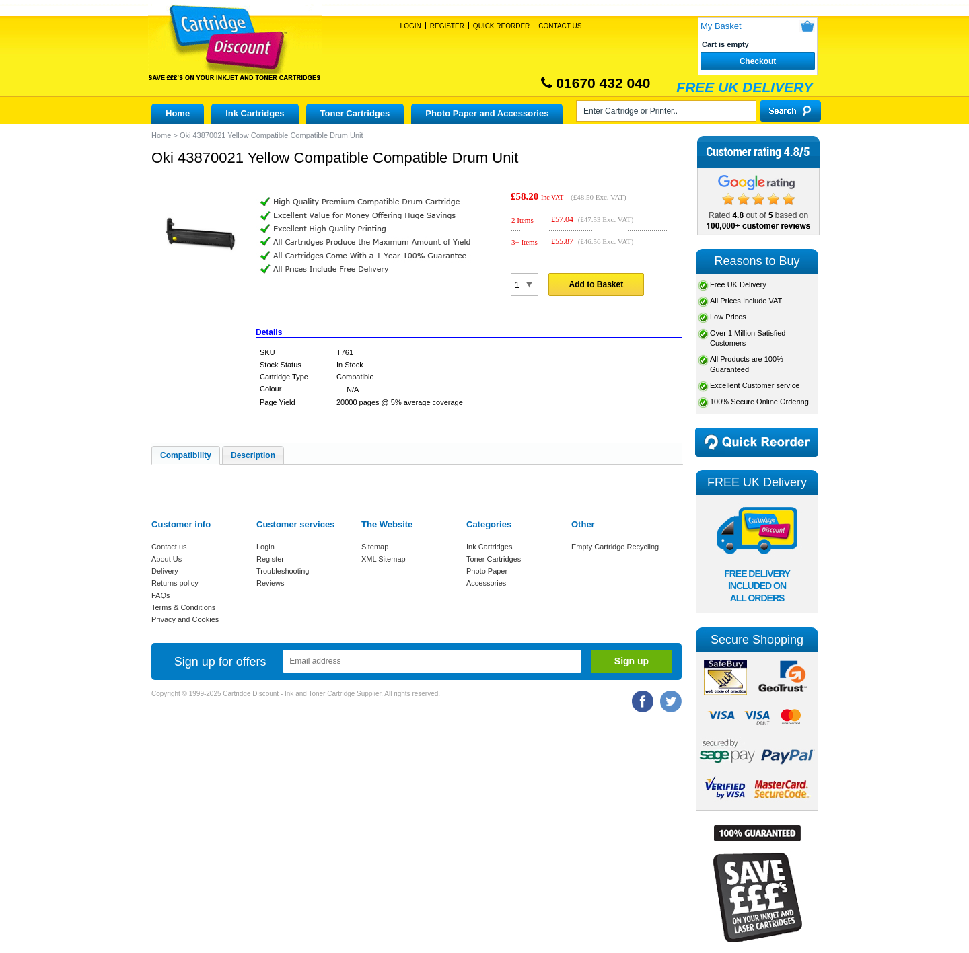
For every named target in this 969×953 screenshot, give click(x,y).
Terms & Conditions (183, 607)
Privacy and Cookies (185, 619)
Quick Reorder (501, 26)
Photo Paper (486, 571)
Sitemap (374, 547)
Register (447, 26)
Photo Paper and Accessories (486, 113)
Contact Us (559, 26)
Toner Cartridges (355, 113)
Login (410, 26)
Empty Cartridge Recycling (615, 547)
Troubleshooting (282, 571)
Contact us (169, 547)
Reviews (270, 583)
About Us (166, 559)
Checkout (758, 61)
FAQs (160, 595)
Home (178, 113)
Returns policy (175, 583)
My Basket (721, 26)
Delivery (164, 571)
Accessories (486, 583)
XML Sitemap (383, 559)
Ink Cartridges (254, 113)
